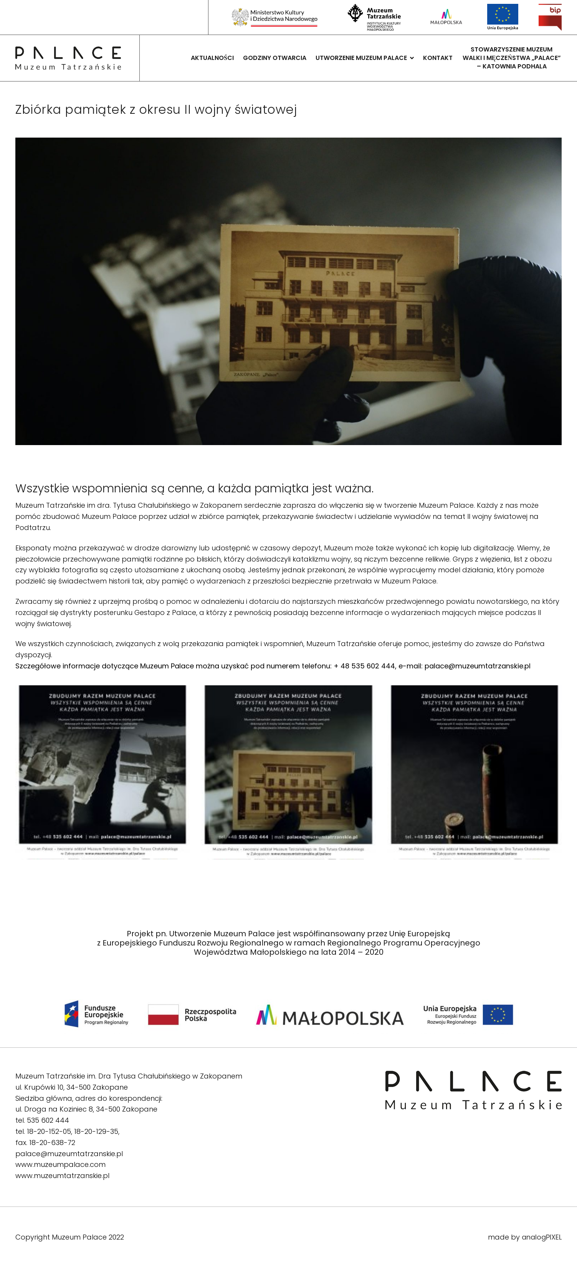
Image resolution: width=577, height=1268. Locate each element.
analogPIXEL (542, 1237)
